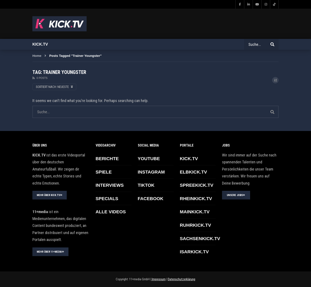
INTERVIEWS (110, 185)
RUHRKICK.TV (195, 225)
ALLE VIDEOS (111, 211)
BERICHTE (107, 158)
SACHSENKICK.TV (200, 238)
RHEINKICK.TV (196, 198)
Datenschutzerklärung (181, 279)
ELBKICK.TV (193, 171)
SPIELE (104, 171)
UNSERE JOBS (236, 195)
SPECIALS (107, 198)
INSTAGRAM (151, 171)
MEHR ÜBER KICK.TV (49, 195)
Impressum (158, 279)
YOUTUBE (149, 158)
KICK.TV (189, 158)
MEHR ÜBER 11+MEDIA (50, 251)
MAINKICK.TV (195, 211)
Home (36, 55)
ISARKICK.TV (194, 251)
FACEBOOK (150, 198)
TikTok (146, 185)
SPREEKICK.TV (196, 185)
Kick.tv (40, 44)
